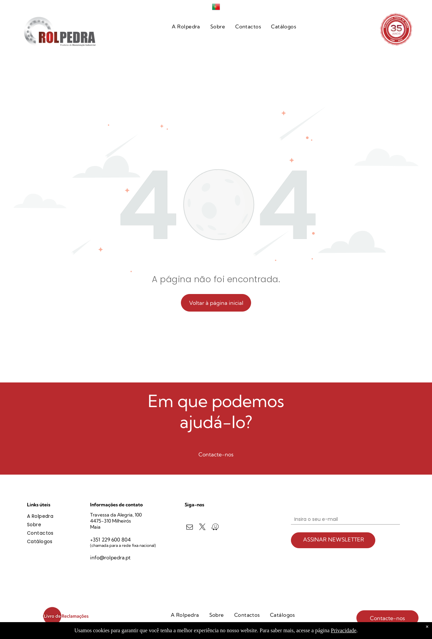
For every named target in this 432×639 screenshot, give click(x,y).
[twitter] (202, 528)
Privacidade (343, 630)
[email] (189, 528)
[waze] (215, 528)
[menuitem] (186, 26)
